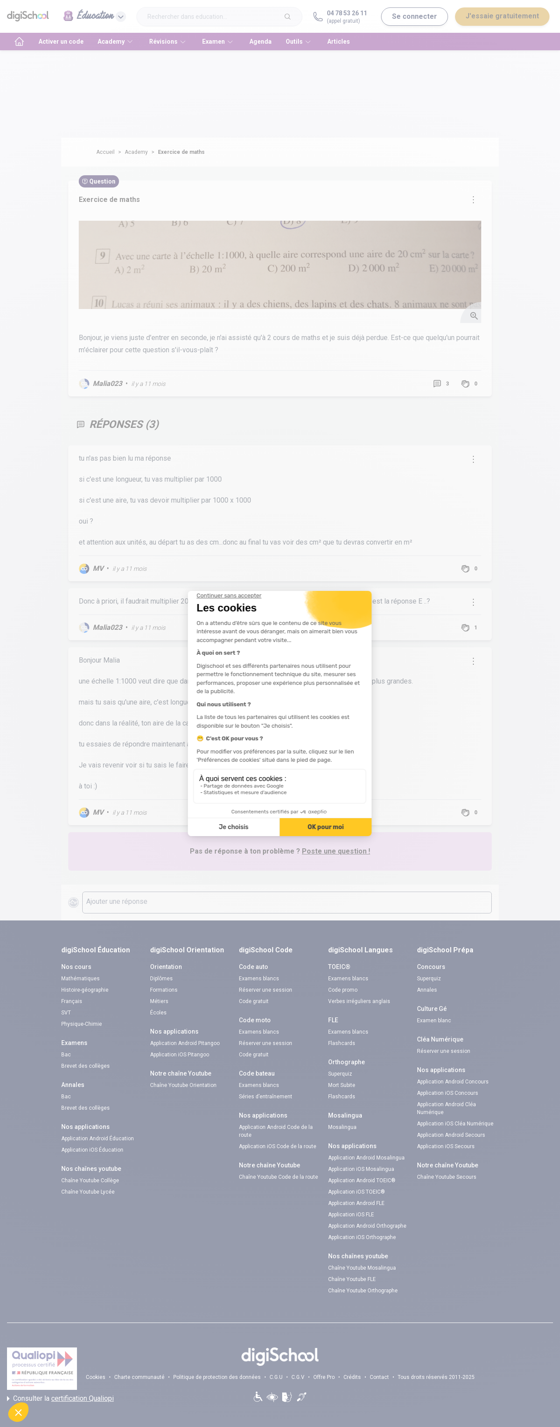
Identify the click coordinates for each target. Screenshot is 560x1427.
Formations (164, 990)
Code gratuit (254, 1001)
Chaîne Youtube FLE (352, 1279)
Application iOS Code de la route (277, 1146)
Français (71, 1001)
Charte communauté (139, 1377)
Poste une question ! (336, 851)
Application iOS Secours (446, 1146)
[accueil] (19, 41)
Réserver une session (265, 990)
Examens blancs (259, 979)
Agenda (260, 41)
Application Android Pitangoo (185, 1043)
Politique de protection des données (217, 1377)
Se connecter (414, 16)
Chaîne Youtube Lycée (88, 1192)
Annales (427, 990)
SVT (66, 1013)
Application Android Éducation (97, 1138)
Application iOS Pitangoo (179, 1055)
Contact (379, 1377)
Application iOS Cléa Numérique (455, 1124)
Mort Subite (341, 1085)
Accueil (105, 152)
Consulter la (60, 1398)
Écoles (158, 1013)
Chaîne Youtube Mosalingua (362, 1268)
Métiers (159, 1001)
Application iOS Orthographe (362, 1237)
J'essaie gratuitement (502, 16)
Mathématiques (80, 979)
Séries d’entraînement (265, 1097)
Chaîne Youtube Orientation (183, 1085)
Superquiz (340, 1074)
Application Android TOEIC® (362, 1180)
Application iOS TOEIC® (356, 1192)
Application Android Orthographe (367, 1226)
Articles (338, 41)
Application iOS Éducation (92, 1150)
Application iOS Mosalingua (361, 1169)
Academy (136, 152)
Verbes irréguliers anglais (359, 1001)
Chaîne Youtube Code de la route (278, 1177)
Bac (66, 1055)
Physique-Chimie (81, 1024)
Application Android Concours (453, 1082)
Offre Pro (324, 1377)
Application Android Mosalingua (366, 1158)
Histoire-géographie (84, 990)
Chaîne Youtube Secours (446, 1177)
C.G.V (297, 1377)
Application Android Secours (451, 1135)
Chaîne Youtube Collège (90, 1180)
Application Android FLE (356, 1203)
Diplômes (161, 979)
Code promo (342, 990)
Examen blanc (434, 1020)
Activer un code (61, 41)
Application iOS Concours (447, 1093)
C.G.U (276, 1377)
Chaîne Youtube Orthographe (363, 1291)
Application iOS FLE (351, 1215)
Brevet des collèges (85, 1066)
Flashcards (341, 1043)
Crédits (352, 1377)
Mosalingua (342, 1127)
